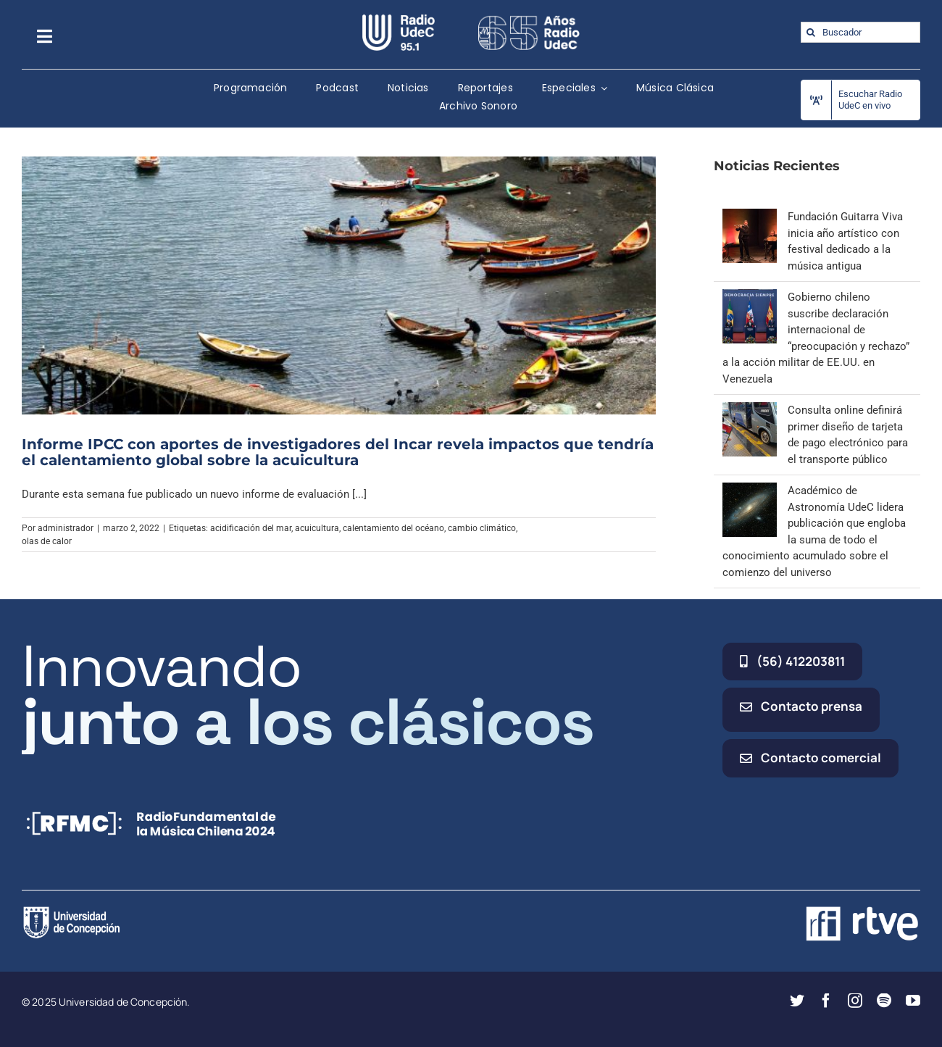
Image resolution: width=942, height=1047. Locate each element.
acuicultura (317, 528)
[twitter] (797, 1000)
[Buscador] (860, 32)
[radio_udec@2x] (398, 19)
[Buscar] (811, 32)
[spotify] (884, 1000)
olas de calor (47, 541)
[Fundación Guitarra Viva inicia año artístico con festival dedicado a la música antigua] (749, 216)
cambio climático (482, 528)
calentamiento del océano (393, 528)
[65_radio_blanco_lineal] (529, 19)
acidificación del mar (250, 528)
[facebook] (826, 1000)
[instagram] (855, 1000)
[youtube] (913, 1000)
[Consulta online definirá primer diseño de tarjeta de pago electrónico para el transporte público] (749, 410)
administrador (65, 528)
